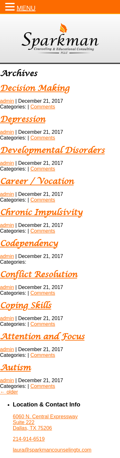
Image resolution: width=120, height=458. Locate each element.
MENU (26, 8)
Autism (15, 368)
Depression (22, 120)
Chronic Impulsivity (41, 213)
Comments (42, 106)
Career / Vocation (37, 182)
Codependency (29, 244)
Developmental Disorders (52, 151)
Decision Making (34, 88)
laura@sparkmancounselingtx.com (52, 450)
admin (7, 101)
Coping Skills (25, 306)
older (9, 392)
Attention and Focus (42, 337)
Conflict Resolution (38, 275)
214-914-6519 (29, 439)
